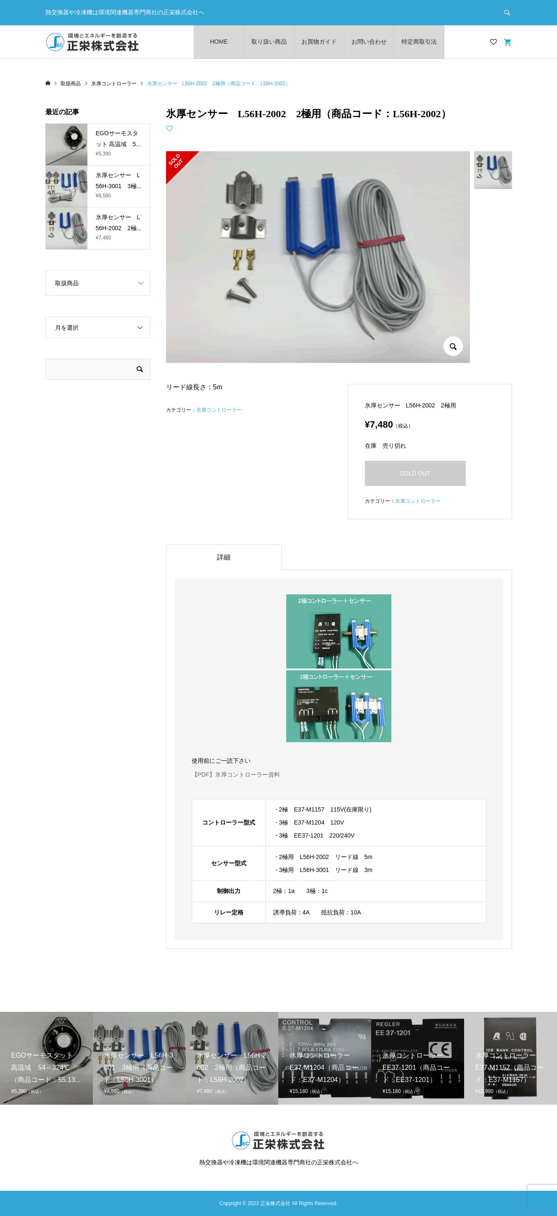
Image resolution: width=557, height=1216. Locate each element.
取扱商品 (67, 283)
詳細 (223, 557)
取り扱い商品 (269, 41)
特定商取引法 (419, 41)
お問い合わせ (369, 41)
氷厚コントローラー (219, 410)
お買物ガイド (319, 41)
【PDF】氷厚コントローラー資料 (236, 774)
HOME (219, 41)
